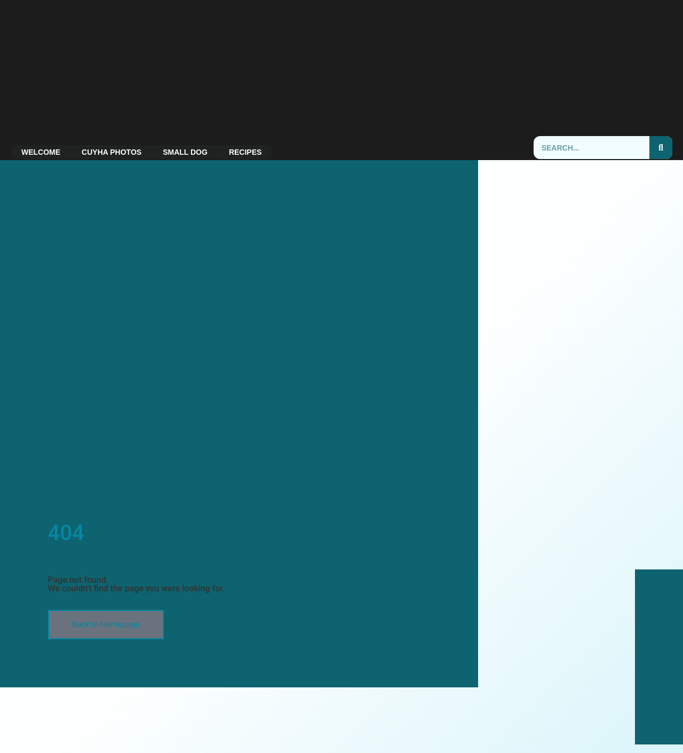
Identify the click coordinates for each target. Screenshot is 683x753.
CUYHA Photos (111, 152)
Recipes (245, 152)
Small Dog (185, 152)
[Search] (660, 147)
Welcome (40, 152)
